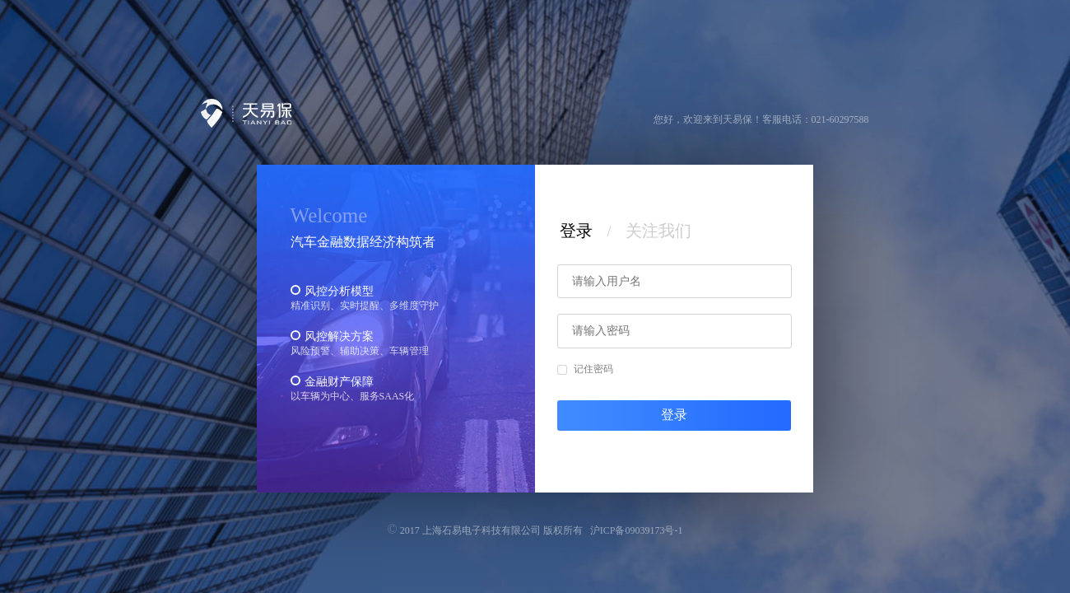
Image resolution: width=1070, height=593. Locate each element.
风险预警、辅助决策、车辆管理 (360, 351)
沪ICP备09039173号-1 (636, 530)
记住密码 (585, 369)
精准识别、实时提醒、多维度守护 (365, 305)
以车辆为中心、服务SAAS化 (353, 396)
